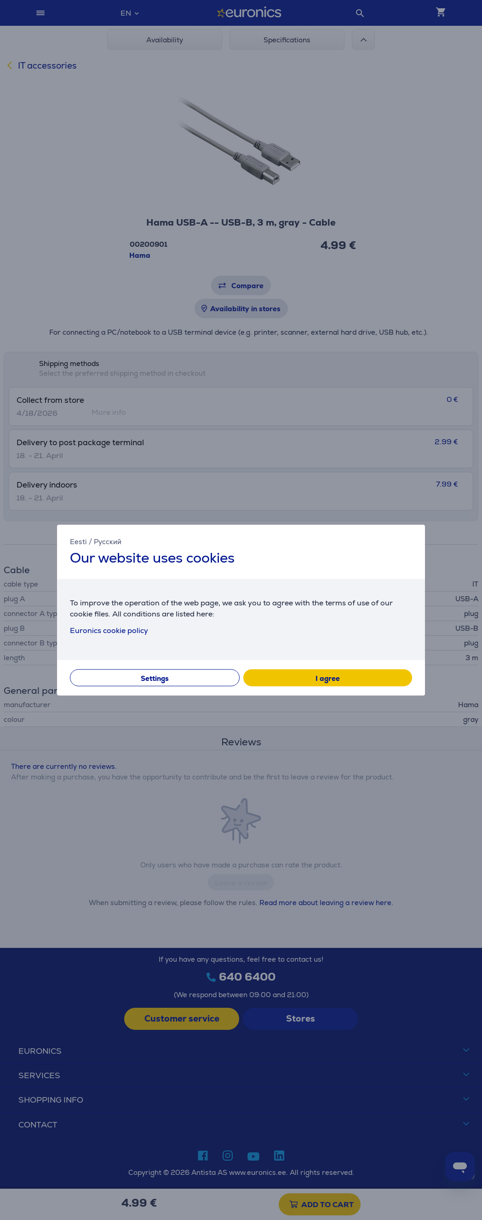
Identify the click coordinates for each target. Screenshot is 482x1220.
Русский (107, 541)
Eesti (78, 541)
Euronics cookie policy (109, 630)
